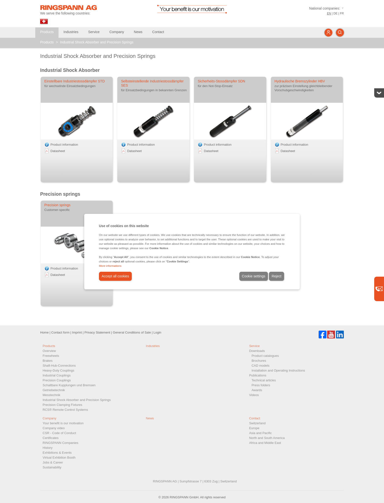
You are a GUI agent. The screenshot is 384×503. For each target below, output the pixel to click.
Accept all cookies (115, 276)
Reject (276, 276)
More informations (110, 265)
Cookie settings (253, 276)
